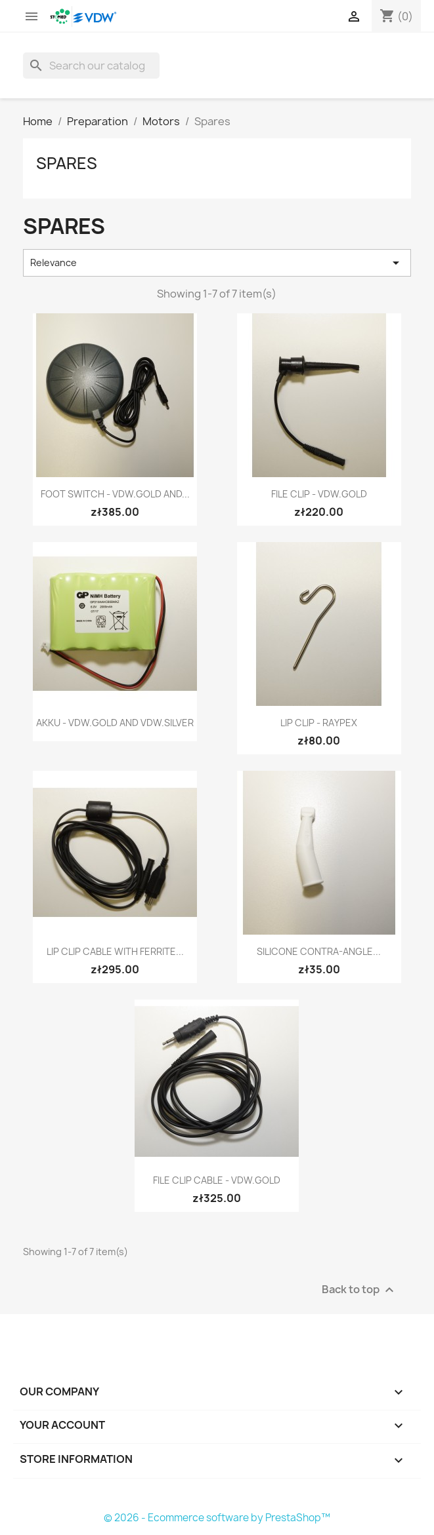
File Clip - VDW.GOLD (319, 494)
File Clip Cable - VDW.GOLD (216, 1180)
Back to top (359, 1290)
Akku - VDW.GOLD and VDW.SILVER (115, 722)
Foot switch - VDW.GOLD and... (115, 494)
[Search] (91, 65)
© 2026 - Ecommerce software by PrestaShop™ (217, 1518)
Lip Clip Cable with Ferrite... (115, 951)
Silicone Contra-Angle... (319, 951)
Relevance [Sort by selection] (217, 263)
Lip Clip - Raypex (318, 722)
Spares (66, 163)
